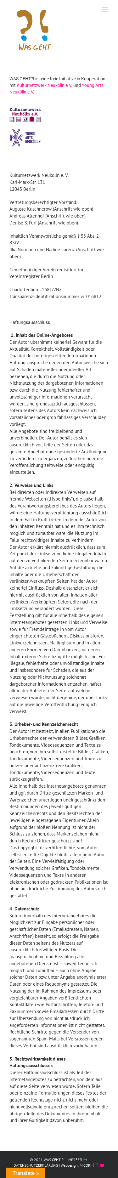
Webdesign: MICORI (76, 1165)
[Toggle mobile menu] (105, 9)
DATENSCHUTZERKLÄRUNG (36, 1165)
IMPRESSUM (77, 1159)
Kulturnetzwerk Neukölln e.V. (44, 85)
